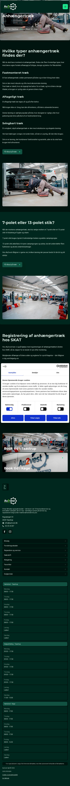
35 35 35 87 (9, 526)
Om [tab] (57, 372)
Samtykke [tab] (12, 372)
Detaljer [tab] (35, 372)
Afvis (13, 418)
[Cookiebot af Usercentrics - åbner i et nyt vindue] (58, 366)
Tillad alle (57, 418)
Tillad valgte (35, 418)
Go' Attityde (5, 778)
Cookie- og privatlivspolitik (10, 775)
